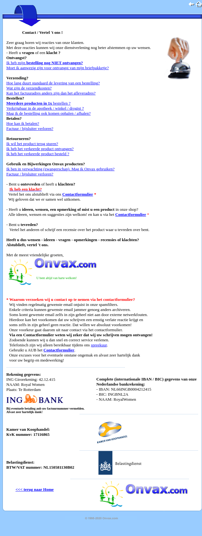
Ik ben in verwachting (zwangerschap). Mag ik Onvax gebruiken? (60, 169)
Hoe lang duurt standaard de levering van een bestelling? (53, 83)
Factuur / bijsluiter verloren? (29, 128)
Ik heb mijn (44, 62)
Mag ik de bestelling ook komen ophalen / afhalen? (48, 113)
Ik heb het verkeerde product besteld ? (37, 153)
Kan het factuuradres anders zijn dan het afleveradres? (51, 93)
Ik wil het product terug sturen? (32, 143)
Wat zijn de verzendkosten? (29, 88)
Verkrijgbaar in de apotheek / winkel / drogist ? (45, 108)
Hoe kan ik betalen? (22, 123)
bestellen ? (38, 103)
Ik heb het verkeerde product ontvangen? (40, 148)
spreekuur (99, 345)
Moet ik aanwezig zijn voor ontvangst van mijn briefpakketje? (57, 67)
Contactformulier (77, 194)
